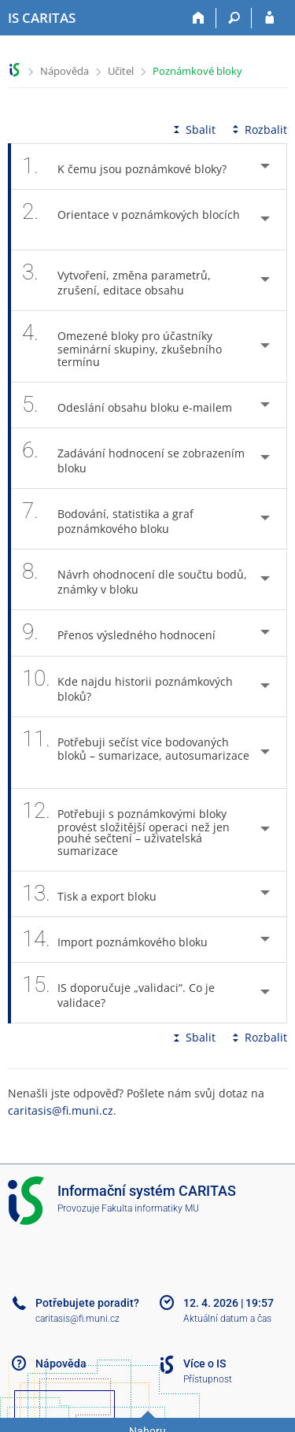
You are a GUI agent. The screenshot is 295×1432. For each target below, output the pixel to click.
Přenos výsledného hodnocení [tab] (127, 632)
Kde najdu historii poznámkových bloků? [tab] (127, 686)
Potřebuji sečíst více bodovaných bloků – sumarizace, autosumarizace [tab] (135, 752)
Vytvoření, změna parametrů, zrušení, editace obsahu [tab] (116, 280)
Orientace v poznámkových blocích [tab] (131, 219)
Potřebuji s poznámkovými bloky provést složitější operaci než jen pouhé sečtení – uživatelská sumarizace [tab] (126, 829)
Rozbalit (258, 129)
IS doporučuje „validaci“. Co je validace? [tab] (118, 992)
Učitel (121, 71)
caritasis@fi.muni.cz (60, 1110)
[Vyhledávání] (234, 18)
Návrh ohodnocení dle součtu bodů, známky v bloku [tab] (134, 579)
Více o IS (204, 1363)
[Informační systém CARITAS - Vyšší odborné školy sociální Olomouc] (42, 18)
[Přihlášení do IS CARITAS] (269, 18)
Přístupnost (207, 1379)
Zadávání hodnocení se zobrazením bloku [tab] (133, 458)
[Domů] (198, 18)
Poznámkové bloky (197, 71)
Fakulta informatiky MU (150, 1208)
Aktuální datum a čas (227, 1318)
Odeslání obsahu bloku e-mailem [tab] (135, 405)
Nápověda (64, 71)
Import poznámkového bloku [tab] (123, 939)
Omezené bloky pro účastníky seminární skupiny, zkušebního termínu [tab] (122, 346)
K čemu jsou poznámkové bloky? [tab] (133, 166)
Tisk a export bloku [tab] (98, 894)
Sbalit (193, 129)
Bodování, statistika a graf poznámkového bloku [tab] (108, 519)
